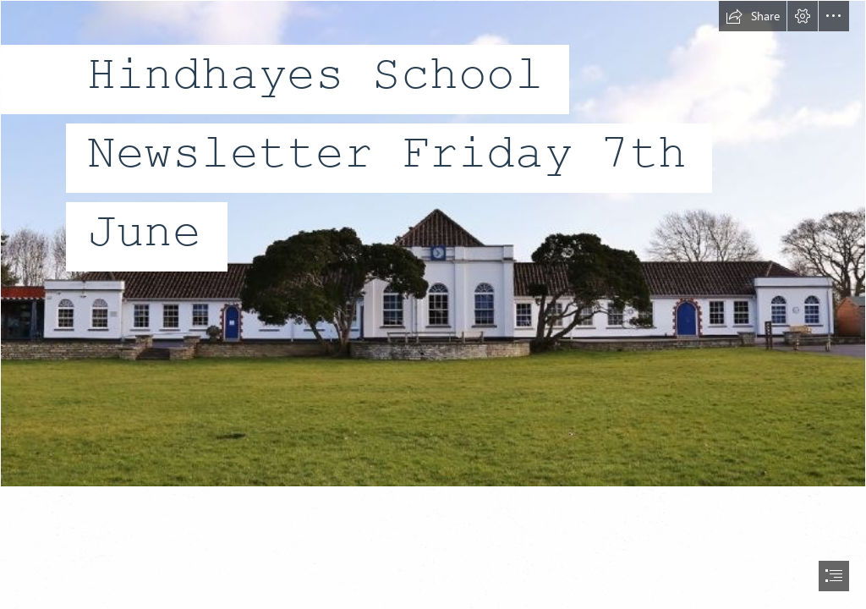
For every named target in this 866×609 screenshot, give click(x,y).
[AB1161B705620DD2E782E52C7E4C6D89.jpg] (433, 243)
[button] (753, 16)
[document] (433, 304)
